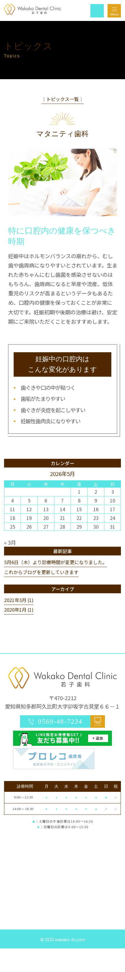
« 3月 (10, 542)
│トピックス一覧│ (62, 98)
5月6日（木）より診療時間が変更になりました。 (55, 562)
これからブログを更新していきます (41, 572)
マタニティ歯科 (62, 134)
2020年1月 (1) (18, 609)
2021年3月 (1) (18, 599)
